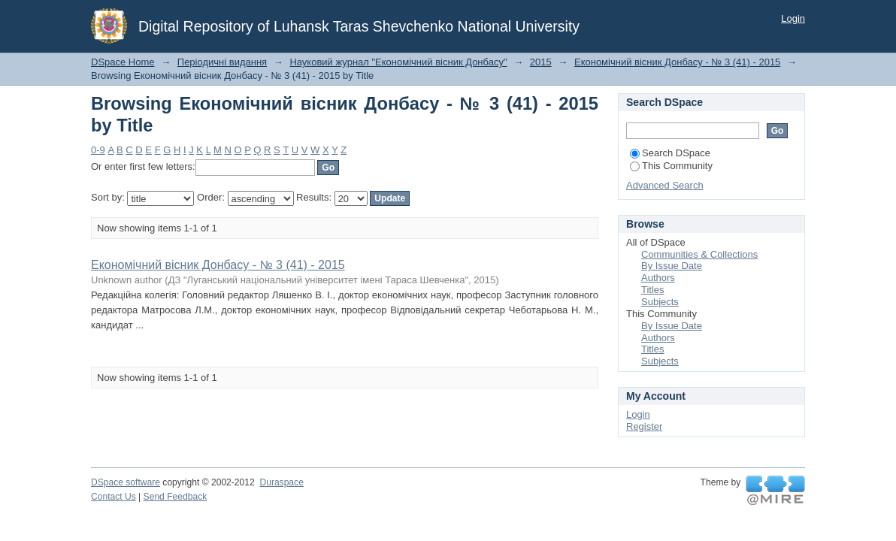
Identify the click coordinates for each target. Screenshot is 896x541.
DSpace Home (123, 62)
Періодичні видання (222, 62)
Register (644, 426)
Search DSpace (670, 153)
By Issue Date (671, 265)
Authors (658, 277)
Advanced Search (665, 185)
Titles (652, 289)
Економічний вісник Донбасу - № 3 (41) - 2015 (677, 62)
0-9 (98, 150)
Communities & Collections (699, 254)
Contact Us (113, 496)
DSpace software (125, 482)
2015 (541, 62)
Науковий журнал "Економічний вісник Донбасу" (398, 62)
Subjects (660, 301)
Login (793, 18)
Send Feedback (175, 496)
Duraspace (281, 482)
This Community (671, 165)
